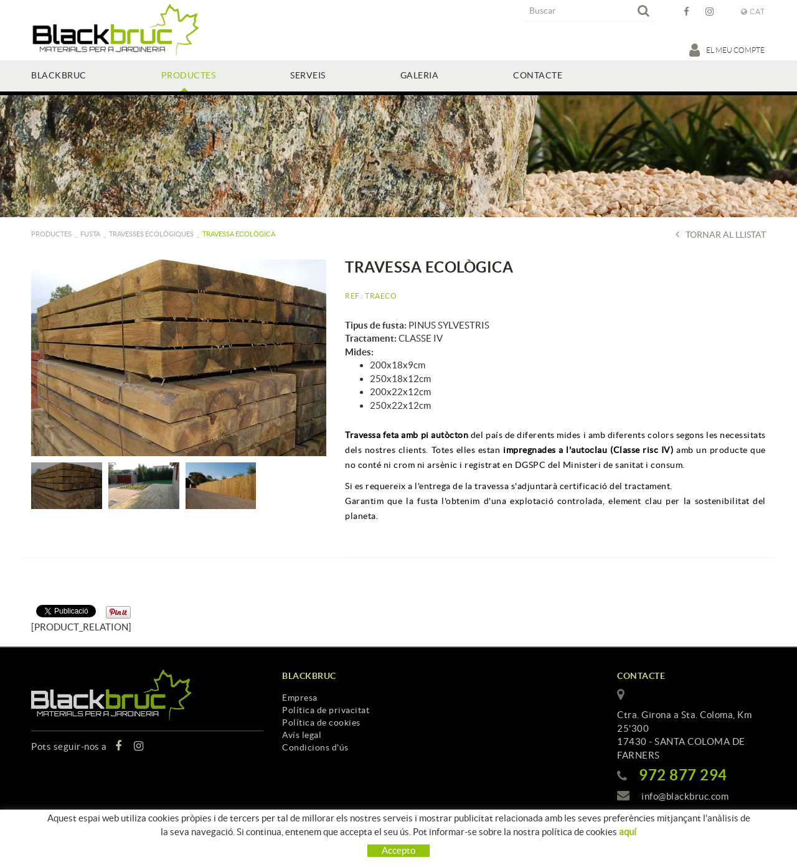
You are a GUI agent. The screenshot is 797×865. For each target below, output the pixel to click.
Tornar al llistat (721, 234)
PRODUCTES (51, 234)
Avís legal (301, 735)
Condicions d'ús (315, 747)
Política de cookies (321, 722)
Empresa (300, 698)
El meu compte (727, 49)
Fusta (90, 234)
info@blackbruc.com (685, 796)
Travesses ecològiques (151, 234)
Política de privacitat (325, 710)
